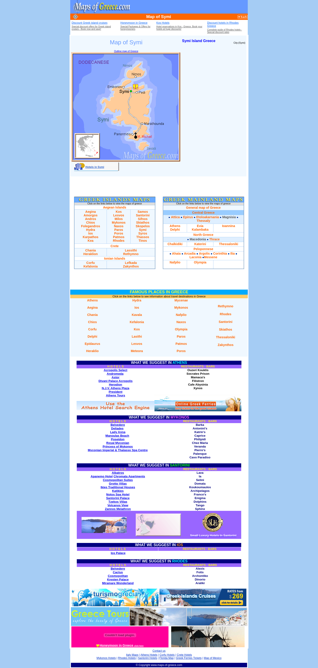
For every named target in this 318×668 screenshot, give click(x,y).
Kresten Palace (118, 579)
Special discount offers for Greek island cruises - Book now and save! (91, 27)
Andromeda (115, 373)
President (115, 391)
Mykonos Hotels (106, 658)
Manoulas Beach (117, 435)
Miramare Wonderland (118, 583)
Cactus (118, 572)
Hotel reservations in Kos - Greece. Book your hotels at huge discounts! (179, 27)
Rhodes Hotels (127, 658)
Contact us (158, 650)
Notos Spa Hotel (117, 494)
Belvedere (117, 424)
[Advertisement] (195, 7)
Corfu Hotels (167, 654)
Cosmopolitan (118, 576)
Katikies (118, 491)
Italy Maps (132, 654)
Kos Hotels (162, 22)
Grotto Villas (118, 483)
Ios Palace (118, 553)
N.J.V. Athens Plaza (115, 388)
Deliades (117, 428)
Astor (115, 377)
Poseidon (117, 439)
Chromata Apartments (129, 476)
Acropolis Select (115, 370)
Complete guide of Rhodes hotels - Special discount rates (224, 30)
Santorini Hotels (147, 658)
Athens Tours (115, 395)
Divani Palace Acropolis (115, 381)
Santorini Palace (118, 498)
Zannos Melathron (118, 509)
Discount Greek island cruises (90, 22)
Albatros (118, 472)
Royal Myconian (117, 443)
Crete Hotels (184, 654)
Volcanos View (118, 505)
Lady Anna (117, 432)
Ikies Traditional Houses (118, 487)
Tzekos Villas (117, 501)
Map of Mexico (213, 658)
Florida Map (166, 658)
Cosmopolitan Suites (118, 480)
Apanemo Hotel (102, 476)
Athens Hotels (148, 654)
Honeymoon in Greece (133, 22)
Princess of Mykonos (118, 446)
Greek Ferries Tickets (189, 658)
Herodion (115, 384)
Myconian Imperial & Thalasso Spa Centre (118, 450)
